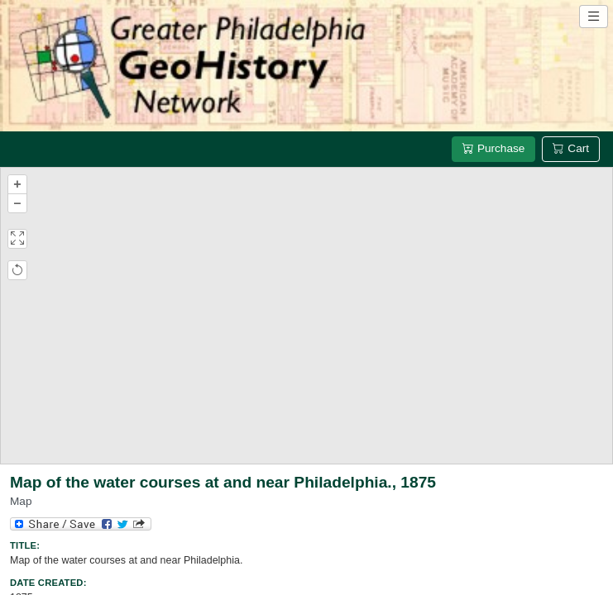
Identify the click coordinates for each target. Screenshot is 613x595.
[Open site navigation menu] (593, 16)
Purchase (493, 148)
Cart (571, 148)
